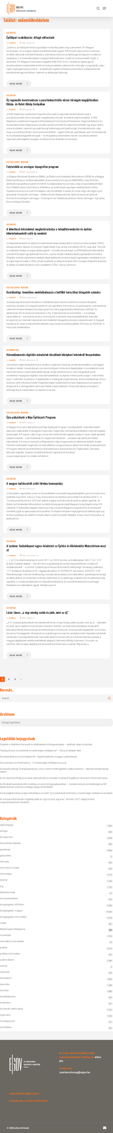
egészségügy (6, 825)
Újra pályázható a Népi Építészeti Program (30, 417)
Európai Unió (6, 837)
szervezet (4, 972)
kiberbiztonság (7, 892)
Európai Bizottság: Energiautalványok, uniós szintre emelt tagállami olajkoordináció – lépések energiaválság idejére (54, 770)
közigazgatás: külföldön (12, 904)
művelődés (5, 935)
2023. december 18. (29, 360)
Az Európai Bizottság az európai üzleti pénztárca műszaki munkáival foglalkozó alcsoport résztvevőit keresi (54, 778)
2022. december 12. (29, 556)
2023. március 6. (27, 489)
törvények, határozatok (11, 1008)
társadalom (6, 978)
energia (3, 831)
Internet (3, 880)
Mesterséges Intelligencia (56, 930)
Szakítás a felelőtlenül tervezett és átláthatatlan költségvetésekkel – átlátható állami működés (46, 744)
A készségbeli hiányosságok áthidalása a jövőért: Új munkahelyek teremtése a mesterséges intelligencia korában (56, 793)
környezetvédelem (9, 898)
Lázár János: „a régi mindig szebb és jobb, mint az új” (37, 612)
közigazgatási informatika (13, 917)
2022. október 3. (27, 618)
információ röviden (9, 867)
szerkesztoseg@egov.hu (74, 1072)
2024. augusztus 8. (28, 298)
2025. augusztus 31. (29, 172)
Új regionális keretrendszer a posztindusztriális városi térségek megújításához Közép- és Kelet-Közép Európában (52, 102)
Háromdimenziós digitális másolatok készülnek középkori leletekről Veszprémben (53, 355)
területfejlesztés (8, 996)
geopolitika (5, 855)
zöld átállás (6, 1027)
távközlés (5, 984)
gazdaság (11, 33)
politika (3, 947)
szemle (3, 966)
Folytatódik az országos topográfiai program (32, 167)
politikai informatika (10, 953)
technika (4, 990)
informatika (12, 350)
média (3, 923)
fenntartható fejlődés (10, 843)
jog (1, 886)
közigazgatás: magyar (17, 162)
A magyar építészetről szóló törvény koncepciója (34, 483)
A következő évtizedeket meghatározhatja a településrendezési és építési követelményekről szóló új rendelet (49, 231)
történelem (5, 1002)
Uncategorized (7, 1021)
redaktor (12, 43)
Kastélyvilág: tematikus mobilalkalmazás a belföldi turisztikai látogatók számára (53, 292)
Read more (16, 84)
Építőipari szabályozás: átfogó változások (30, 37)
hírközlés (4, 861)
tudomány (5, 1015)
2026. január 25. (27, 43)
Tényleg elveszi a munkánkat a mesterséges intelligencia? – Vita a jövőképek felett (40, 750)
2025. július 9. (26, 239)
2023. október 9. (27, 423)
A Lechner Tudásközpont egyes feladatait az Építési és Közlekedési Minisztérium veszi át (56, 548)
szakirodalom (7, 959)
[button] (104, 8)
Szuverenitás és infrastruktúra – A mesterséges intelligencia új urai (33, 762)
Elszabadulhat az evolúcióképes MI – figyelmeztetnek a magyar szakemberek (38, 756)
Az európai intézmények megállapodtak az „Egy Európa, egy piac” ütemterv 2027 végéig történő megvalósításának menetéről (47, 800)
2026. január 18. (27, 110)
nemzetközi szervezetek (12, 941)
